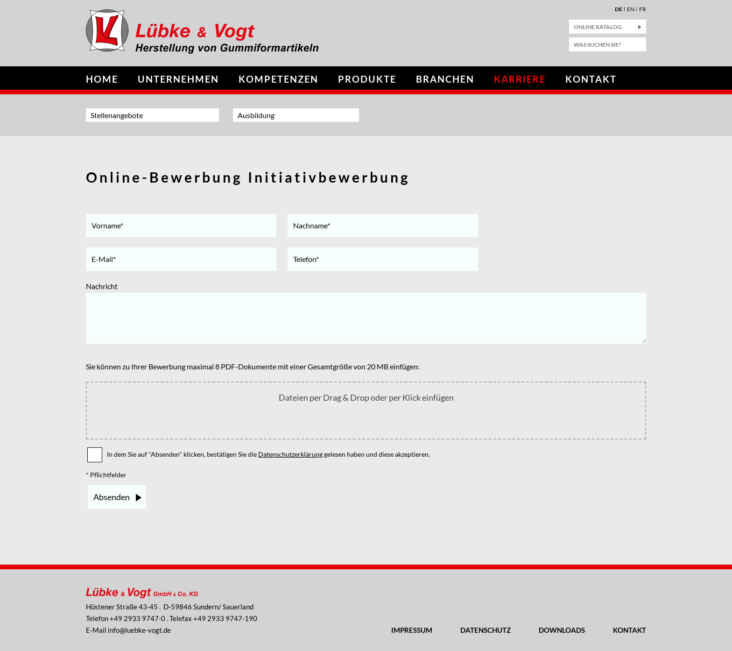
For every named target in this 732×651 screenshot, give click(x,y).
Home (102, 79)
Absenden (111, 497)
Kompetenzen (278, 79)
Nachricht (102, 286)
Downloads (562, 630)
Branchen (445, 79)
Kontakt (591, 79)
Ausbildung (256, 115)
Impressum (411, 630)
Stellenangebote (117, 115)
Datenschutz (485, 630)
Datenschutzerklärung (290, 454)
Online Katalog (598, 26)
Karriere (520, 79)
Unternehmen (178, 79)
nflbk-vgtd (139, 630)
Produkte (367, 79)
